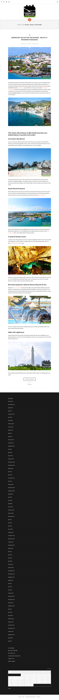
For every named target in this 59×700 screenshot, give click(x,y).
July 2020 (10, 472)
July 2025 (10, 411)
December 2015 (11, 571)
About (23, 697)
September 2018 (11, 491)
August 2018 (10, 494)
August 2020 (10, 469)
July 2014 (10, 609)
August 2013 (10, 638)
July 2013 (10, 641)
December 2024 (11, 414)
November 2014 (11, 600)
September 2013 (11, 635)
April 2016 (10, 561)
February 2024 (11, 424)
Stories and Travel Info (14, 656)
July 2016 (10, 552)
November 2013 (11, 628)
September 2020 (11, 465)
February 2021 (11, 459)
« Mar (9, 689)
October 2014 (10, 603)
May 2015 (10, 590)
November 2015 (11, 574)
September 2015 (11, 577)
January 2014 (10, 622)
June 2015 (10, 587)
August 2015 (10, 580)
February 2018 (11, 510)
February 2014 (11, 619)
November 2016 (11, 539)
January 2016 (10, 568)
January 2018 (10, 513)
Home (20, 697)
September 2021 (11, 446)
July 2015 (10, 584)
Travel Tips (23, 44)
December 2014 (11, 596)
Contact (38, 697)
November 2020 (11, 462)
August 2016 (10, 548)
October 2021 (10, 443)
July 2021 (10, 449)
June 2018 (10, 501)
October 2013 (10, 632)
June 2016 (10, 555)
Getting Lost (11, 653)
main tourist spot (17, 288)
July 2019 (10, 481)
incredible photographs (16, 243)
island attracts (20, 88)
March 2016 (10, 564)
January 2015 (10, 593)
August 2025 (10, 408)
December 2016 (11, 536)
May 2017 (10, 523)
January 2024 (11, 427)
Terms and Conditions (31, 697)
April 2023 (10, 437)
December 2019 (11, 478)
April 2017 (10, 526)
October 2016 (10, 542)
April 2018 (10, 504)
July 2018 (10, 497)
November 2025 (11, 405)
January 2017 (10, 533)
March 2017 (10, 529)
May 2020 (10, 475)
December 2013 (11, 625)
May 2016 (10, 558)
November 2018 (11, 488)
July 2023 (10, 433)
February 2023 (11, 440)
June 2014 (10, 612)
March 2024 (10, 421)
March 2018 (10, 507)
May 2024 (10, 417)
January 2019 (10, 485)
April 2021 (10, 453)
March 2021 (10, 456)
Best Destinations (13, 651)
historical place (42, 195)
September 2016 (11, 545)
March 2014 (10, 616)
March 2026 (10, 401)
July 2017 (10, 520)
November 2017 (11, 517)
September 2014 (11, 606)
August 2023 (10, 430)
